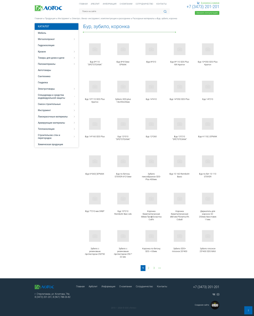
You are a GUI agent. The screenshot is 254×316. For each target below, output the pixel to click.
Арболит (95, 4)
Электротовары (56, 89)
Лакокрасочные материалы (56, 116)
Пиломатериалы (56, 64)
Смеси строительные (56, 104)
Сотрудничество (144, 4)
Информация (109, 4)
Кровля (56, 51)
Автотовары (44, 70)
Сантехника (44, 76)
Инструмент (56, 110)
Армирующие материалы (56, 122)
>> (159, 268)
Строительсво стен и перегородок (56, 136)
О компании (126, 4)
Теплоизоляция (56, 129)
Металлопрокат (56, 39)
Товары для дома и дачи (56, 58)
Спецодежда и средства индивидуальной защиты (56, 96)
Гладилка (43, 82)
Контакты (161, 4)
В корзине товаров (210, 3)
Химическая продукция (50, 144)
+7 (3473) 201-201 (203, 6)
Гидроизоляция (46, 45)
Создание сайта (207, 305)
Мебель (42, 33)
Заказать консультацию (207, 13)
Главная (83, 4)
